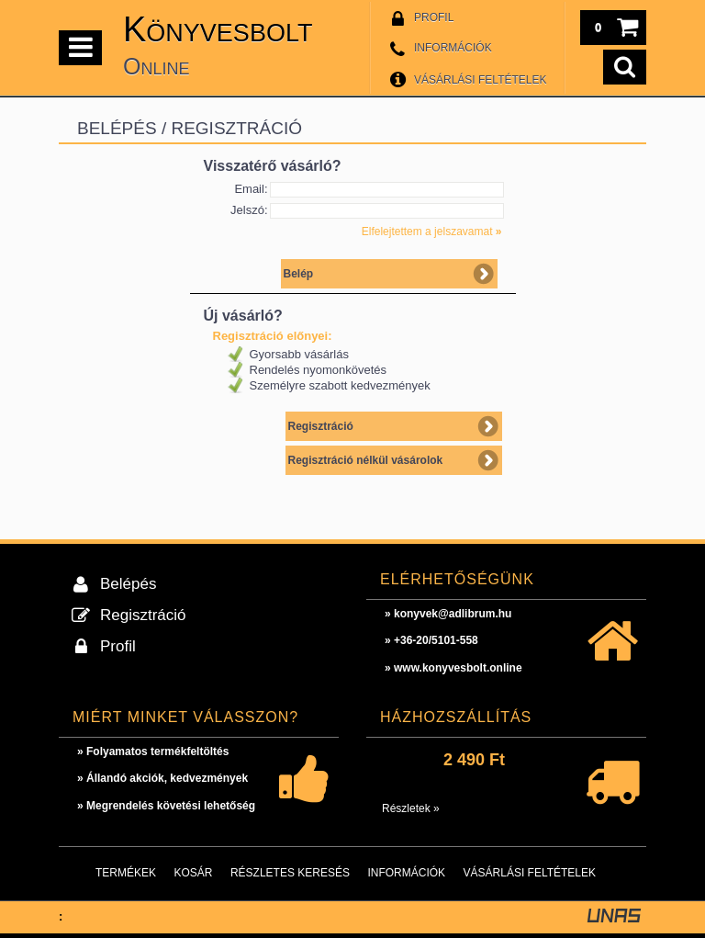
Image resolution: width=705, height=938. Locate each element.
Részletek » (411, 808)
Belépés (128, 584)
